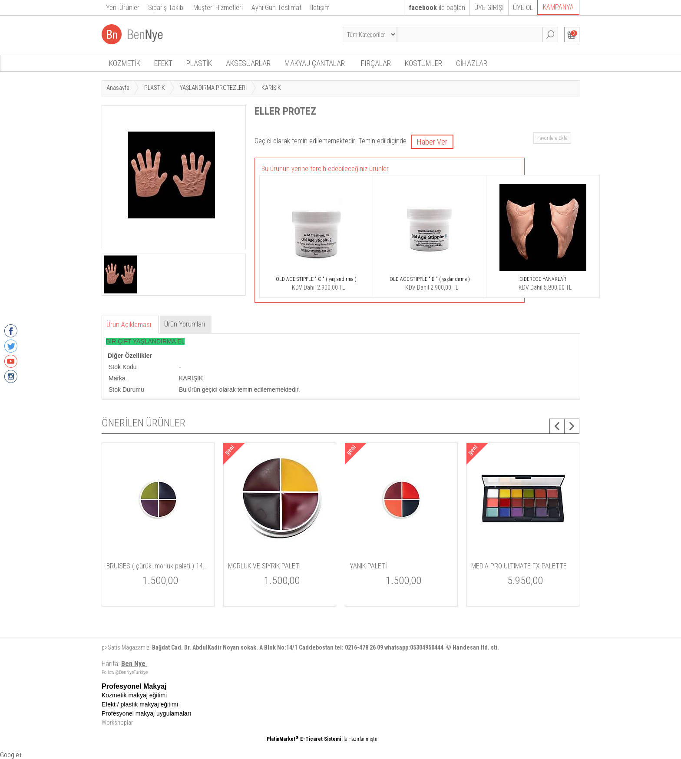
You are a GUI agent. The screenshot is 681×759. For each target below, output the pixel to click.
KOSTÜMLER (423, 63)
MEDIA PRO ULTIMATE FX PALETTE (519, 566)
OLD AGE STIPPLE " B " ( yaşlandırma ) (430, 279)
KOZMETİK (124, 63)
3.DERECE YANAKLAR (543, 279)
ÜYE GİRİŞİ (489, 7)
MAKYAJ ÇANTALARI (315, 63)
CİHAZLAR (471, 63)
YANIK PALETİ (368, 566)
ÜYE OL (523, 7)
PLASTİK (199, 63)
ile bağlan (437, 7)
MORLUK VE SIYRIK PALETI (264, 566)
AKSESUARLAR (248, 63)
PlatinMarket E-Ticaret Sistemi (304, 739)
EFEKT (163, 63)
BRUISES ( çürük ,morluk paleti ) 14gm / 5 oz (158, 566)
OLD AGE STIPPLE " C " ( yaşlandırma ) (316, 279)
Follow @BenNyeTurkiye (125, 672)
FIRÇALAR (376, 63)
